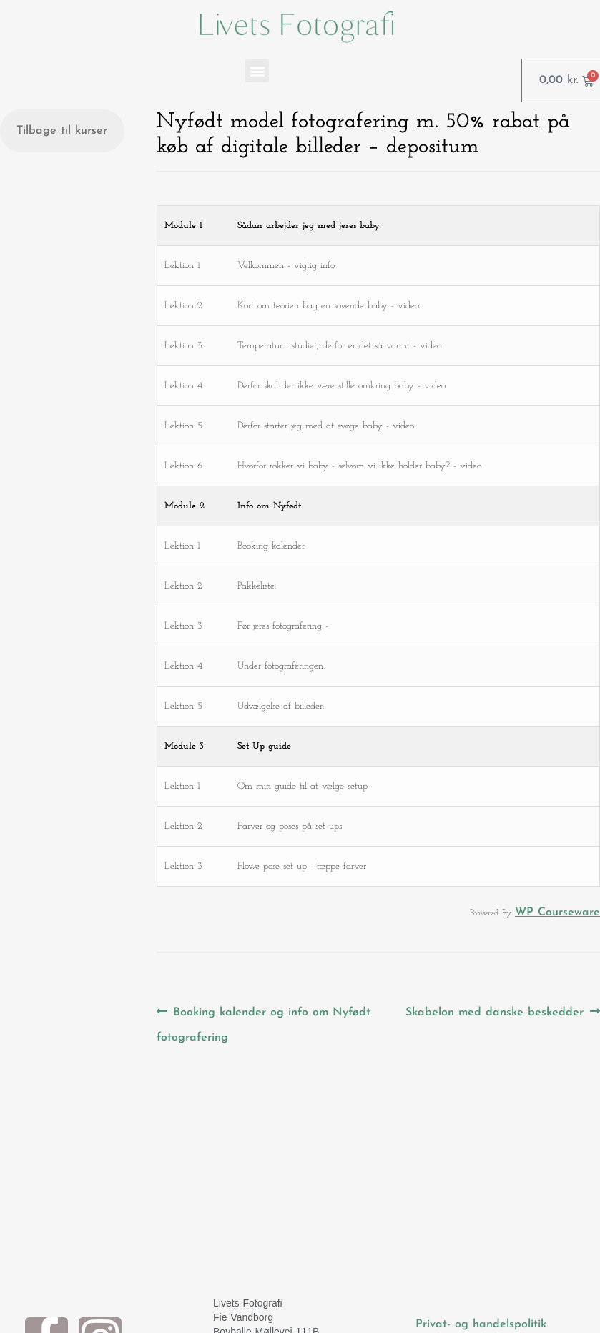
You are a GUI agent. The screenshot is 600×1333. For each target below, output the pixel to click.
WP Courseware (557, 912)
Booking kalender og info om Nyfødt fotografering (263, 1021)
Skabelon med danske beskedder (494, 1008)
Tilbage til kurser (61, 131)
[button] (257, 70)
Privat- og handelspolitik (480, 1324)
